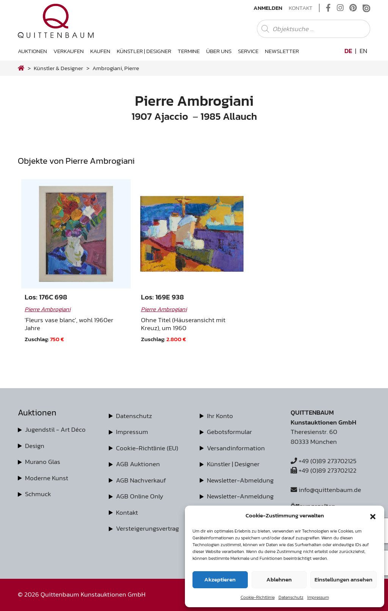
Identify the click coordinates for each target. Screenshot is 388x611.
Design (34, 446)
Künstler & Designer (58, 68)
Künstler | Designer (144, 51)
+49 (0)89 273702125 (324, 461)
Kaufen (100, 51)
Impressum (318, 597)
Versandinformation (236, 448)
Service (248, 51)
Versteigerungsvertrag (147, 528)
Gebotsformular (229, 432)
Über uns (219, 51)
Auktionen (32, 51)
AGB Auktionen (138, 464)
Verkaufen (68, 51)
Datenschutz (291, 597)
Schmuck (38, 494)
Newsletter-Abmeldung (240, 480)
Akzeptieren (220, 579)
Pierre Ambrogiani (47, 309)
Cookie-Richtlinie (258, 597)
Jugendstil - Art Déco (55, 429)
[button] (373, 515)
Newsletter (282, 51)
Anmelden (267, 8)
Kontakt (301, 8)
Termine (189, 51)
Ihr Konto (220, 416)
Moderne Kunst (46, 478)
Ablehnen (279, 579)
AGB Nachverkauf (141, 480)
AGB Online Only (139, 496)
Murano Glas (42, 462)
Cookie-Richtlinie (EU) (147, 448)
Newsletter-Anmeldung (240, 496)
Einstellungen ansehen (343, 579)
